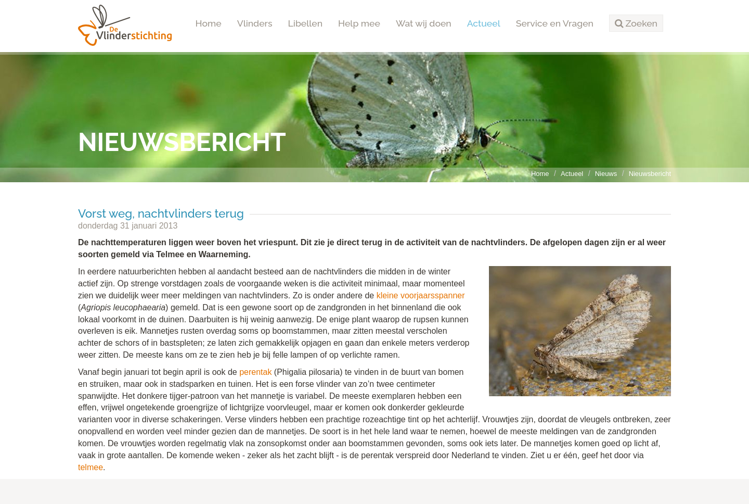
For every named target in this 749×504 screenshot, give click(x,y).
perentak (255, 372)
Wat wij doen (423, 23)
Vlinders (255, 23)
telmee (90, 467)
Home (209, 23)
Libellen (305, 23)
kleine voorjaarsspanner (421, 295)
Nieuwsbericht (650, 174)
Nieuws (606, 174)
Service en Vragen (554, 23)
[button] (636, 23)
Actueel (483, 23)
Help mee (359, 23)
